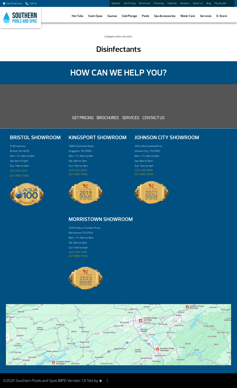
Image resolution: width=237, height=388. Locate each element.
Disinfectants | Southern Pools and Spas (20, 17)
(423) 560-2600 (78, 252)
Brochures (144, 3)
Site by (94, 380)
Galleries (172, 3)
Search (231, 3)
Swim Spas (95, 16)
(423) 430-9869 (143, 170)
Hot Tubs (77, 16)
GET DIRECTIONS (19, 175)
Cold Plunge (129, 16)
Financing (159, 3)
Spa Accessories (164, 16)
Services (205, 16)
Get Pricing (129, 3)
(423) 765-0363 (78, 170)
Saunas (112, 16)
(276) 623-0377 (19, 170)
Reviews (184, 3)
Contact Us (153, 117)
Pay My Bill (220, 3)
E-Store (221, 16)
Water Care (187, 16)
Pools (145, 16)
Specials (115, 3)
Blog (208, 3)
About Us (198, 3)
